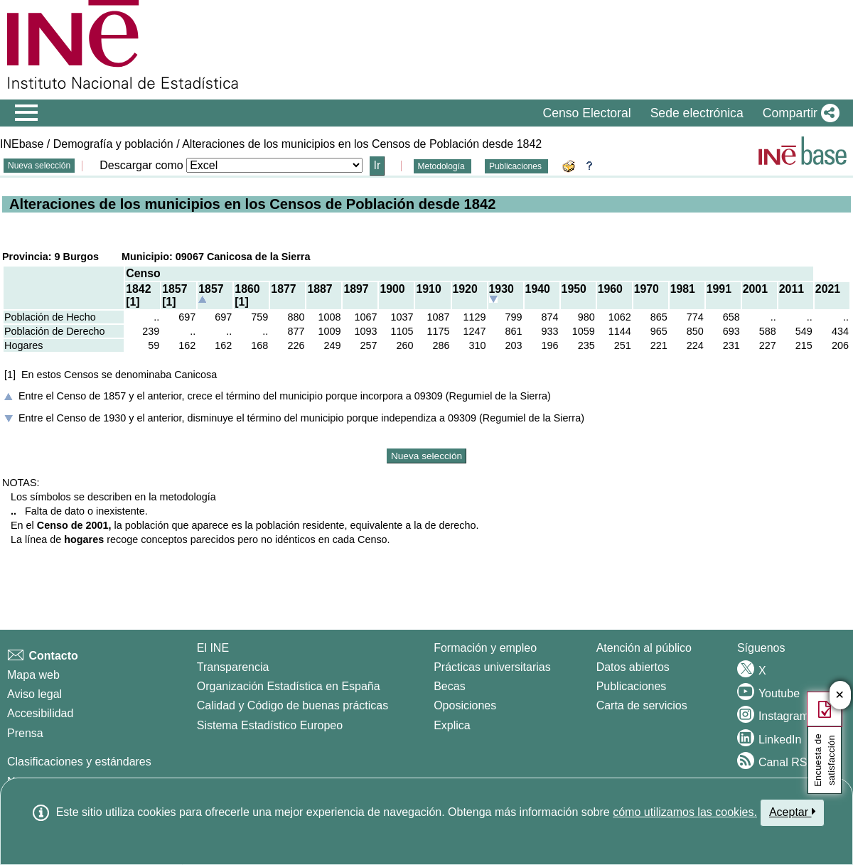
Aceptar (792, 811)
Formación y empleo (485, 648)
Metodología (442, 166)
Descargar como (141, 165)
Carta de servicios (641, 705)
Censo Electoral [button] (586, 113)
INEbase (21, 144)
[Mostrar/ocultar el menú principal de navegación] (27, 113)
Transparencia (233, 667)
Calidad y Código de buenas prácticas (293, 705)
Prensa (25, 733)
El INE (213, 648)
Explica (452, 725)
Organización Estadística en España (288, 686)
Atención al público (644, 648)
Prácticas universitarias (492, 667)
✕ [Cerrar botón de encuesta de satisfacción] (840, 695)
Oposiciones (465, 705)
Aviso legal (34, 694)
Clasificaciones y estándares (79, 762)
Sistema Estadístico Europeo (270, 725)
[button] (798, 113)
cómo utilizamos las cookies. (685, 812)
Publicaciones (516, 166)
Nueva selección (39, 166)
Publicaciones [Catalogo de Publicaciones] (631, 686)
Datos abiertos (633, 667)
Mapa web (33, 675)
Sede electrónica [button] (697, 113)
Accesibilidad (40, 713)
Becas (449, 686)
